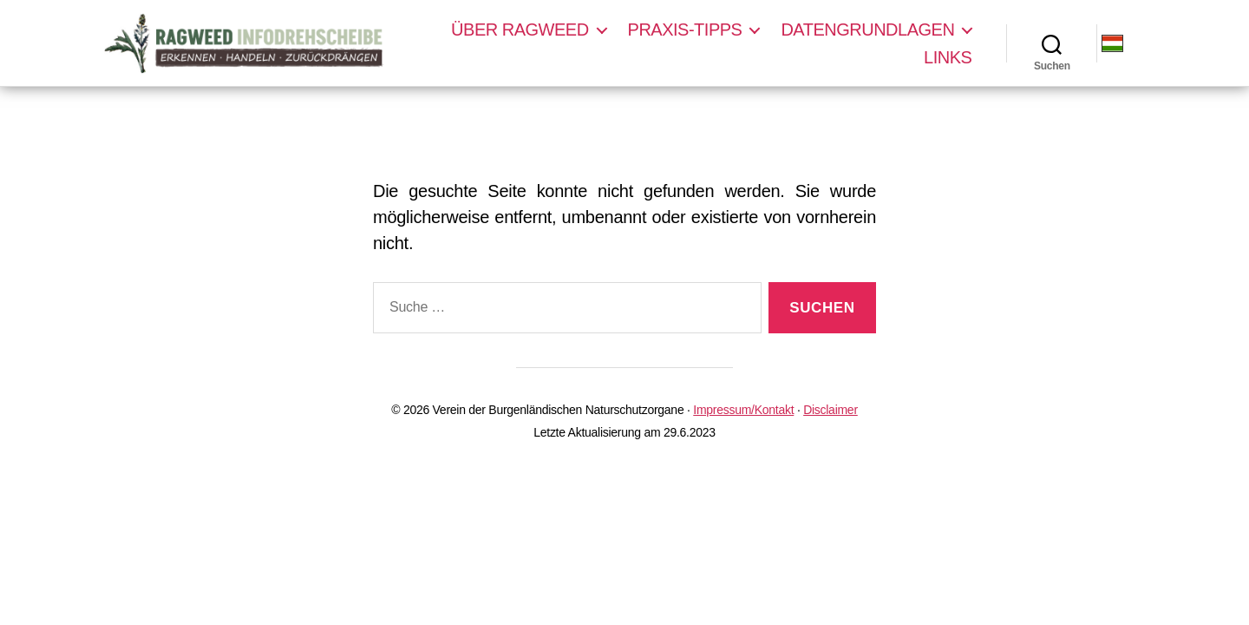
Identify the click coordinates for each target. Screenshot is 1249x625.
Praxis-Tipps (686, 29)
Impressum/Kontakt (743, 410)
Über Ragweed (520, 29)
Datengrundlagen (868, 29)
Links (948, 57)
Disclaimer (830, 410)
